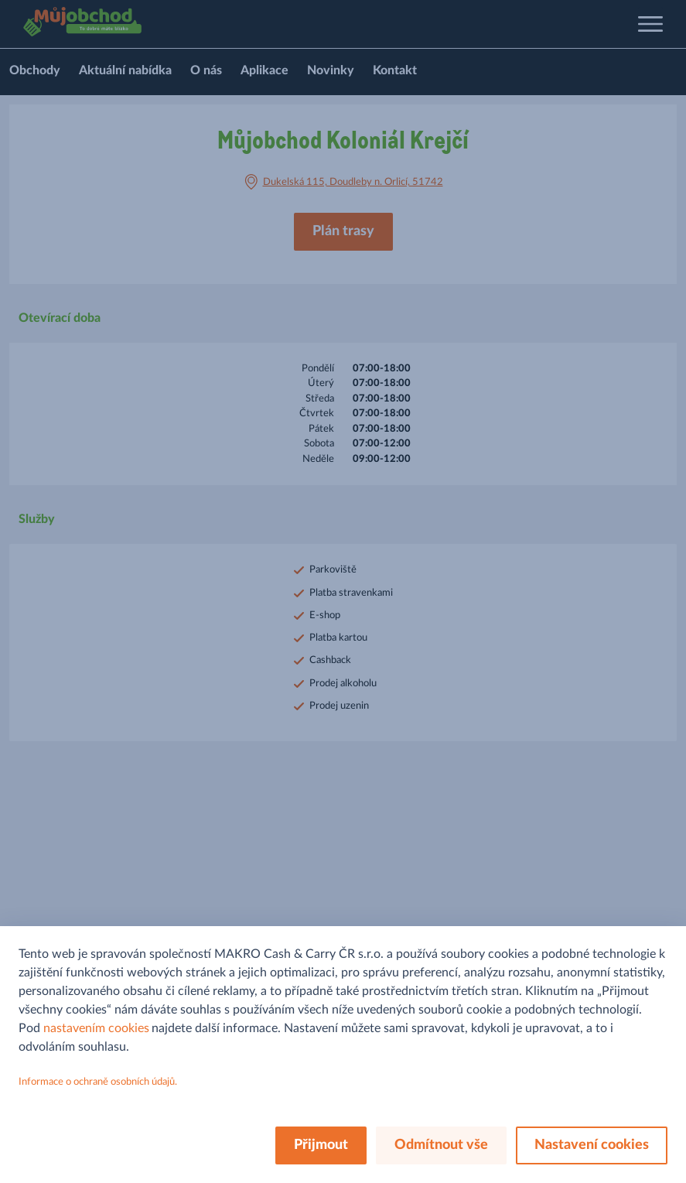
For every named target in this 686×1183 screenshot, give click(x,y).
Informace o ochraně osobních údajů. (98, 1082)
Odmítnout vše (441, 1145)
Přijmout (321, 1145)
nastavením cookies (96, 1028)
